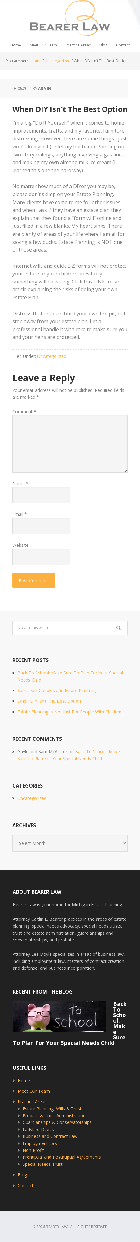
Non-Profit (33, 1150)
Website (20, 545)
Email (19, 514)
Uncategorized (51, 356)
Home (24, 1080)
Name (20, 483)
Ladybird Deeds (38, 1129)
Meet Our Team (34, 1091)
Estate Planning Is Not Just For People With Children (69, 712)
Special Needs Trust (43, 1164)
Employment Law (40, 1143)
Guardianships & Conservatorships (57, 1122)
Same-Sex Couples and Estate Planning (56, 690)
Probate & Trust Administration (54, 1115)
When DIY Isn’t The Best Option (49, 701)
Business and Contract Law (50, 1136)
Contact (25, 1185)
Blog (22, 1175)
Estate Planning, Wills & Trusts (53, 1109)
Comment (24, 412)
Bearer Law (70, 19)
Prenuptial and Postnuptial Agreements (62, 1157)
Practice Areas (32, 1101)
